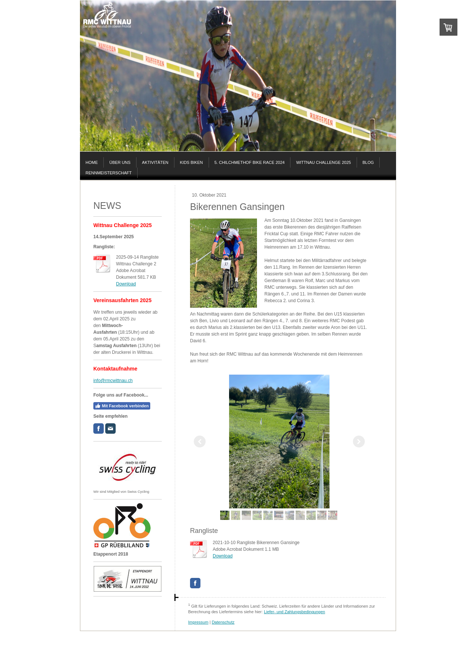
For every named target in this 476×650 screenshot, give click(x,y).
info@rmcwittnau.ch (113, 380)
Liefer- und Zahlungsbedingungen (294, 611)
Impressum (198, 622)
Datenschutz (223, 622)
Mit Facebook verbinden (122, 406)
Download (126, 284)
